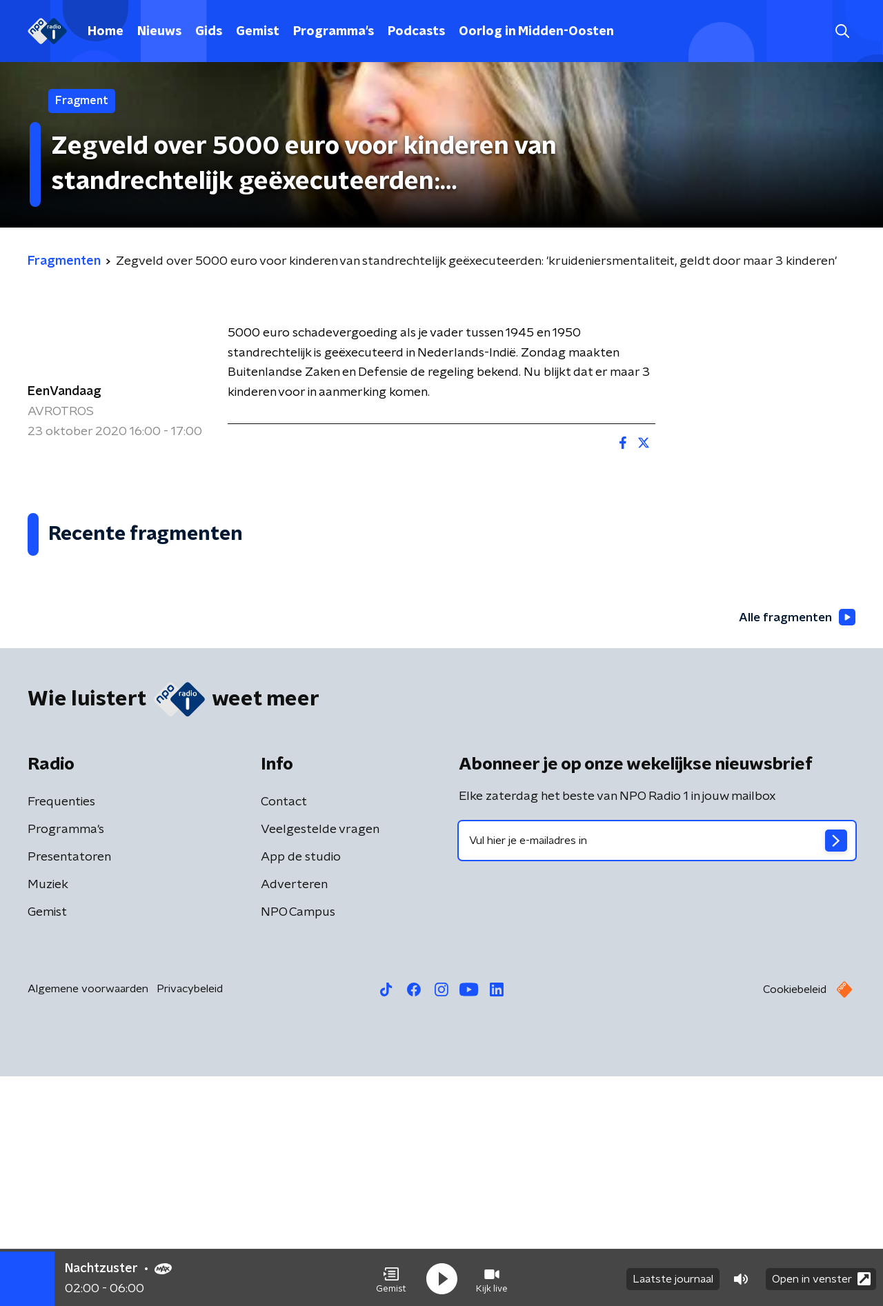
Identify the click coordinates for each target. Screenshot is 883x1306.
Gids (208, 32)
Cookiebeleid (794, 1219)
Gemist (257, 32)
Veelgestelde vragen (320, 1059)
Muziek (48, 1114)
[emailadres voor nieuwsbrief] (657, 1070)
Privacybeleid (190, 1218)
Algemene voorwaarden (88, 1218)
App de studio (301, 1087)
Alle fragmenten (795, 846)
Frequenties (61, 1031)
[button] (391, 1277)
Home (105, 32)
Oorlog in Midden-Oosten (536, 32)
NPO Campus (298, 1142)
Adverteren (294, 1114)
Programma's (333, 32)
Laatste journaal (673, 1277)
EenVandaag (64, 391)
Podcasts (416, 32)
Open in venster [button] (821, 1276)
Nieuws (159, 32)
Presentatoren (69, 1087)
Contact (284, 1031)
